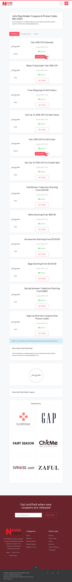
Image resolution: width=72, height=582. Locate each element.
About (8, 552)
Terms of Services (54, 547)
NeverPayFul (18, 573)
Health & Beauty (31, 544)
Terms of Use (16, 552)
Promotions (52, 550)
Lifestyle (28, 538)
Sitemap (51, 535)
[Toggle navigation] (66, 3)
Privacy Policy (13, 555)
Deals (36, 34)
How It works (53, 538)
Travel (28, 535)
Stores (51, 541)
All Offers (14, 34)
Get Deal (42, 80)
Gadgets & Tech (31, 547)
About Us (51, 544)
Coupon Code (26, 34)
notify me (50, 515)
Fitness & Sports (31, 541)
